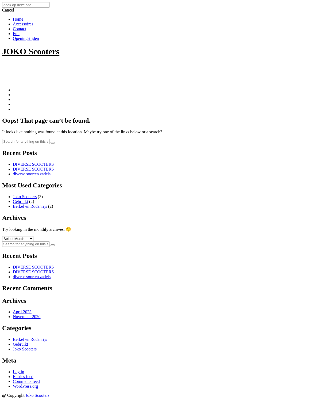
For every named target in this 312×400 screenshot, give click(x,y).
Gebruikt (20, 201)
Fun (16, 33)
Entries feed (23, 376)
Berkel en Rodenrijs (30, 206)
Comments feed (26, 381)
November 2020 (27, 316)
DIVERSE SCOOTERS (33, 164)
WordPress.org (25, 386)
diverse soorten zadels (32, 174)
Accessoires (23, 24)
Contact (19, 29)
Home (18, 19)
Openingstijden (26, 38)
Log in (18, 371)
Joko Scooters (25, 196)
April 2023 (22, 312)
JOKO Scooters (30, 51)
